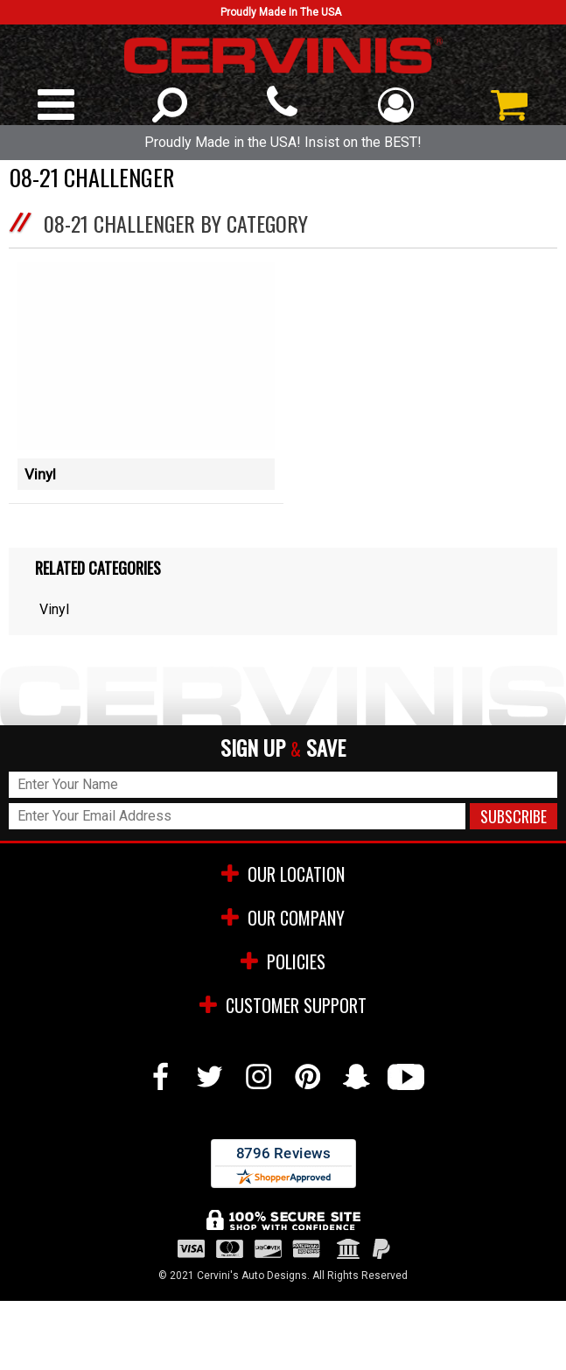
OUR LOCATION (283, 874)
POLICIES (283, 961)
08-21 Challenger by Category (176, 223)
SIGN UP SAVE (283, 748)
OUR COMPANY (283, 918)
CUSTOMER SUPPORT (283, 1005)
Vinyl (40, 474)
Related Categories (98, 567)
